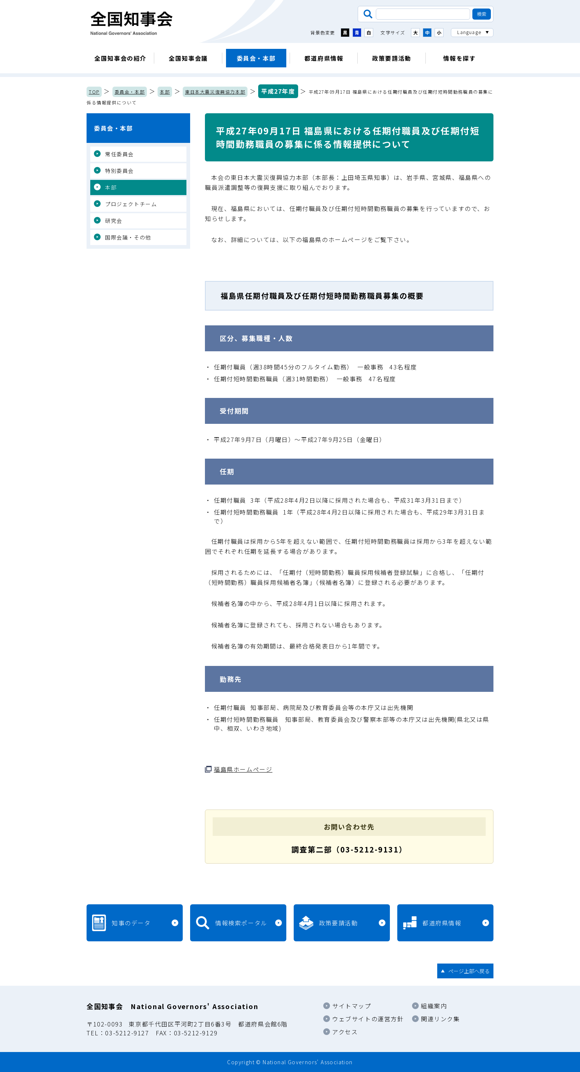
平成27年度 (278, 91)
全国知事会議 (188, 58)
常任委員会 (119, 154)
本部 (165, 91)
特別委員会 (119, 170)
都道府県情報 (324, 58)
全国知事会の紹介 (120, 58)
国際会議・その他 (128, 237)
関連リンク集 (440, 1018)
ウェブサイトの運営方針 (368, 1018)
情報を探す (459, 58)
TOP (94, 91)
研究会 (113, 220)
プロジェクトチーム (131, 204)
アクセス (345, 1031)
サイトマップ (351, 1005)
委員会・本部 (256, 58)
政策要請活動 (391, 58)
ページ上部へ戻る (469, 971)
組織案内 (434, 1005)
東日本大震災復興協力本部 (215, 91)
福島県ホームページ (243, 769)
